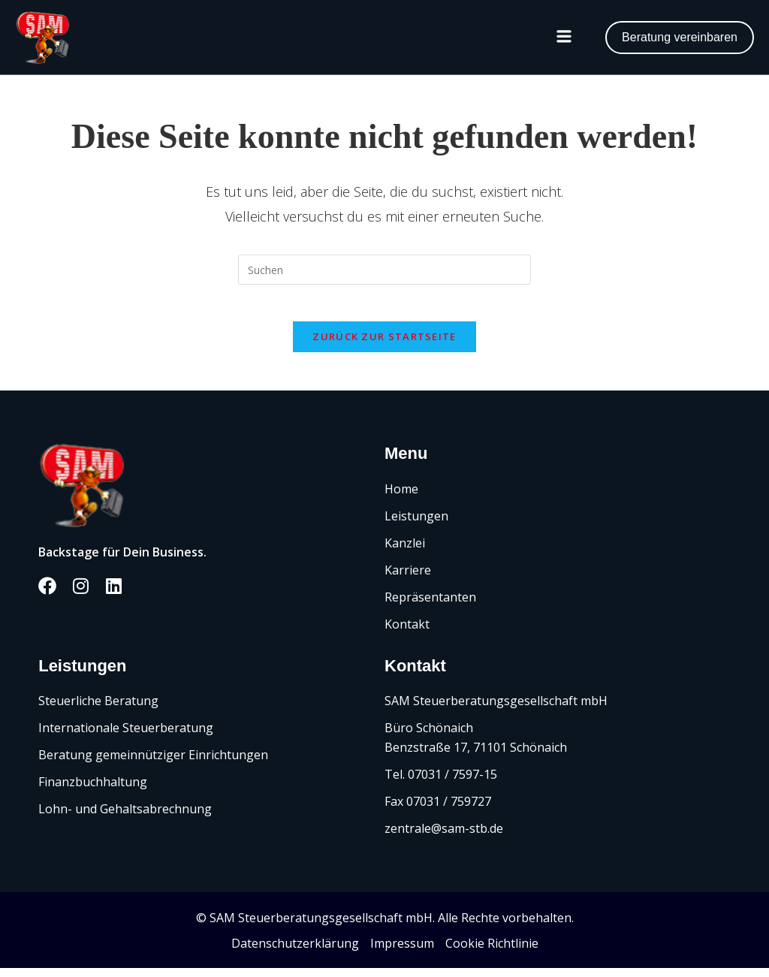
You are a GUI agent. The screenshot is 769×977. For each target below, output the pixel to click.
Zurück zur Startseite (384, 345)
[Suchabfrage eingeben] (384, 270)
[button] (564, 37)
